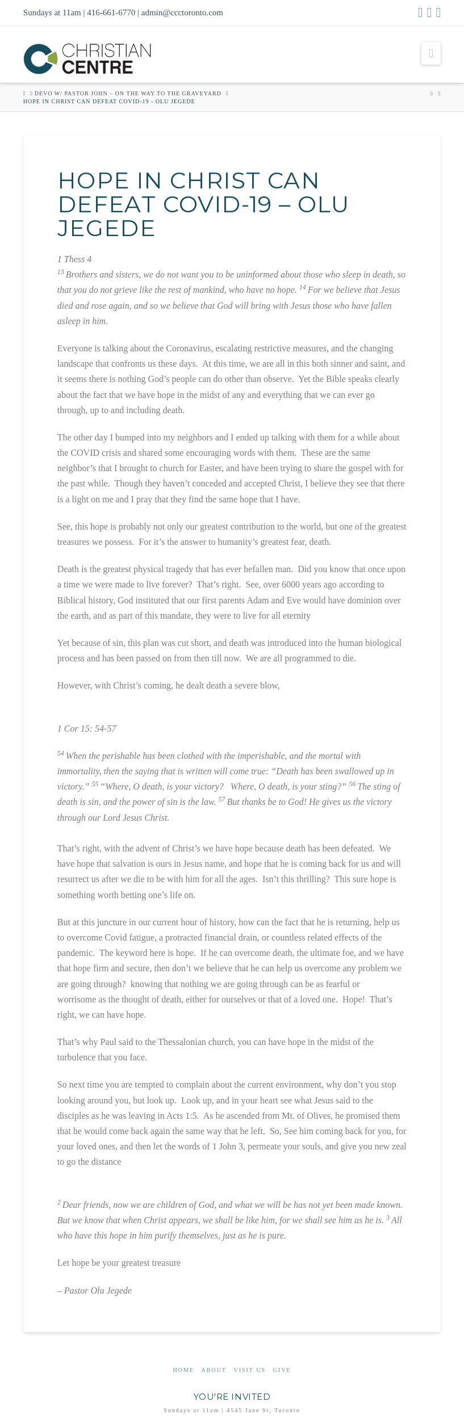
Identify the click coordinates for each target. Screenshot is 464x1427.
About (213, 1370)
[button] (431, 53)
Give (282, 1370)
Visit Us (249, 1370)
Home (183, 1370)
